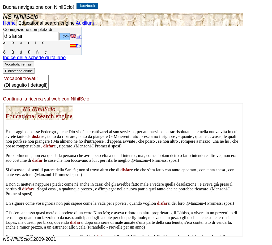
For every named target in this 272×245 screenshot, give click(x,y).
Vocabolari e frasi (18, 64)
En (76, 36)
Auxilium (85, 23)
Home (9, 23)
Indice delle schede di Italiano (34, 57)
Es (75, 46)
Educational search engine (46, 23)
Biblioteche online (19, 71)
